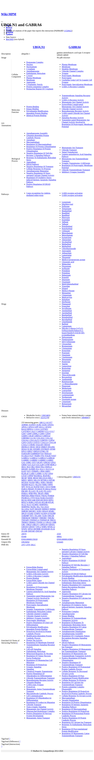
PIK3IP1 (24, 491)
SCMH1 (35, 505)
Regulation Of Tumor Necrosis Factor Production (38, 657)
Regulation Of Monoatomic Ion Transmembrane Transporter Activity (76, 655)
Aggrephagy (31, 162)
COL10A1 (40, 438)
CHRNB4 (25, 438)
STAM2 (30, 513)
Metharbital (66, 244)
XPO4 (30, 529)
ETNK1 (42, 451)
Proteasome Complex (34, 62)
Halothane (66, 300)
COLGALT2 (34, 440)
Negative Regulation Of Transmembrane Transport (72, 663)
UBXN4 (24, 527)
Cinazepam (66, 402)
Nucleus (29, 64)
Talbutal (65, 222)
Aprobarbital (67, 313)
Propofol (65, 277)
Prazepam (66, 353)
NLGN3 (38, 485)
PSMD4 (51, 496)
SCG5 (29, 505)
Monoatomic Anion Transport (38, 718)
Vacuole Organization (70, 700)
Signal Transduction (70, 152)
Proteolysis (30, 687)
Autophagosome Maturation (37, 171)
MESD (35, 478)
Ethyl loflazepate (68, 342)
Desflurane (66, 302)
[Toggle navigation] (2, 21)
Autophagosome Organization (73, 631)
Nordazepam (67, 397)
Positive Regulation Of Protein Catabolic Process (74, 719)
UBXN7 (31, 527)
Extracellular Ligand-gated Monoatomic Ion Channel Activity (75, 105)
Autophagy (30, 140)
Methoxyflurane (68, 291)
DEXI (38, 447)
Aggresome (30, 82)
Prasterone (66, 362)
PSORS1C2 (26, 498)
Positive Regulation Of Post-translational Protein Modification (75, 677)
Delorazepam (67, 337)
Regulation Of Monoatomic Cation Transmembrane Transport (75, 734)
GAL (23, 462)
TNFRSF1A (34, 520)
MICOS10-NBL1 (46, 478)
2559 (59, 534)
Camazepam (66, 326)
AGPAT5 (32, 425)
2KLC (33, 545)
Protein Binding (32, 107)
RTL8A (38, 502)
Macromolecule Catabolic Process (39, 693)
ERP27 (30, 451)
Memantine (66, 293)
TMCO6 (50, 516)
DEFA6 (47, 445)
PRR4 (32, 496)
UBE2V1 (35, 524)
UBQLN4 (44, 524)
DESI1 (32, 447)
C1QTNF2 (44, 429)
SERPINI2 (25, 507)
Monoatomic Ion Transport (72, 148)
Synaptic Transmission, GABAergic (76, 163)
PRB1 (46, 493)
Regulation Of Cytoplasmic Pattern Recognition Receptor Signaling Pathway (76, 638)
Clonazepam (67, 295)
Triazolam (66, 286)
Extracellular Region (34, 567)
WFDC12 (51, 527)
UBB (54, 522)
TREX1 (53, 520)
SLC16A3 (45, 507)
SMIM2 (52, 509)
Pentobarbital (67, 226)
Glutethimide (67, 322)
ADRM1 (24, 425)
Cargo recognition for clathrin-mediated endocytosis (38, 194)
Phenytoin (66, 217)
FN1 (42, 456)
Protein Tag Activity (34, 640)
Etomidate (66, 220)
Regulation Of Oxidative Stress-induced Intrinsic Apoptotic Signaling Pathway (41, 180)
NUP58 (36, 487)
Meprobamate (67, 233)
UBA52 (48, 522)
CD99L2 (35, 434)
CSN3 (23, 442)
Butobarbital (67, 315)
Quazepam (66, 355)
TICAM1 (38, 516)
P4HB (53, 487)
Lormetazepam (68, 395)
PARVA (24, 489)
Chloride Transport (69, 150)
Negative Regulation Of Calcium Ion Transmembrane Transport (76, 595)
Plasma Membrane (33, 78)
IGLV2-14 (50, 469)
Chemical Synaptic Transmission (39, 671)
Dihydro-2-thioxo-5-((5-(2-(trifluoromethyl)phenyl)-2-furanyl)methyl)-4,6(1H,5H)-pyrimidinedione (73, 331)
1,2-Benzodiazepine (70, 384)
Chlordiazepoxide (69, 249)
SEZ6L (33, 507)
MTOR (52, 480)
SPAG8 (45, 511)
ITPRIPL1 (35, 471)
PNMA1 (24, 493)
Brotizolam (66, 368)
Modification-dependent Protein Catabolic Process (39, 637)
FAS (42, 454)
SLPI (32, 509)
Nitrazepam (66, 359)
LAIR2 (32, 473)
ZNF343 (38, 531)
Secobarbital (67, 242)
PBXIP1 (31, 489)
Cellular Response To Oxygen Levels (76, 696)
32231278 (44, 418)
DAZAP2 (40, 445)
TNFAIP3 (25, 520)
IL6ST (23, 471)
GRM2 (24, 465)
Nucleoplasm (31, 67)
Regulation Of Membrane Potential (40, 642)
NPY (23, 487)
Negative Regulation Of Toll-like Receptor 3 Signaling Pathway (39, 154)
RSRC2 (32, 502)
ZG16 (52, 529)
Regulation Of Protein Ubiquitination (41, 146)
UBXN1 (51, 524)
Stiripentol (66, 370)
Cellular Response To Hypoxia (38, 169)
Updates (9, 34)
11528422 (68, 31)
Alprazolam (66, 240)
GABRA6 (75, 47)
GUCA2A (31, 465)
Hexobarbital (67, 319)
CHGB (30, 436)
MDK (30, 478)
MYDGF (25, 482)
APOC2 (24, 427)
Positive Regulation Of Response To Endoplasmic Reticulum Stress (76, 581)
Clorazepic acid (68, 262)
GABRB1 (25, 460)
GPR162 (46, 462)
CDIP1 (42, 434)
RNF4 (45, 500)
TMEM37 (35, 518)
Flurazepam (66, 266)
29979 (23, 534)
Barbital (65, 324)
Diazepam (66, 280)
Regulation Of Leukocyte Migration (40, 702)
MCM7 (24, 478)
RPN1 (51, 500)
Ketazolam (66, 351)
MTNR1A (44, 480)
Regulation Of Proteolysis (36, 665)
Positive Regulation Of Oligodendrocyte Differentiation (39, 675)
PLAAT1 (32, 491)
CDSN (48, 434)
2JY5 (23, 545)
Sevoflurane (66, 308)
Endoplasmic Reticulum (35, 73)
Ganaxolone (66, 366)
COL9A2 (25, 440)
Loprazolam (66, 390)
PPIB (31, 493)
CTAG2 (24, 445)
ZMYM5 (31, 531)
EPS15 (24, 451)
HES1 (23, 467)
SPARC (51, 511)
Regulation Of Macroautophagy (39, 144)
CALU (33, 431)
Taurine (65, 364)
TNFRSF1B (44, 520)
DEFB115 (25, 447)
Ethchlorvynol (67, 204)
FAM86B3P (35, 454)
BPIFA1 (30, 429)
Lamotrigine (66, 255)
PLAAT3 (47, 491)
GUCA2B (40, 465)
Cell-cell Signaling (33, 649)
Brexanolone (67, 377)
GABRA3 (42, 458)
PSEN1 (38, 496)
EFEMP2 (37, 449)
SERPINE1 (43, 505)
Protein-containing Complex (37, 87)
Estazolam (66, 306)
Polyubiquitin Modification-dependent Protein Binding (37, 112)
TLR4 (44, 516)
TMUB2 (50, 518)
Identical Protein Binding (36, 115)
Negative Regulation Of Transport (39, 166)
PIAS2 (53, 489)
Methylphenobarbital (70, 284)
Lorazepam (66, 202)
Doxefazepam (67, 393)
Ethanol (65, 288)
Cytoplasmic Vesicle (34, 84)
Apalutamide (67, 379)
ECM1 (30, 449)
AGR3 (44, 425)
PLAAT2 (40, 491)
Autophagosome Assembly (37, 133)
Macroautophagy (33, 142)
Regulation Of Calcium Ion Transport (76, 722)
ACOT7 (49, 422)
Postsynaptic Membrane (71, 76)
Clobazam (66, 231)
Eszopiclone (66, 237)
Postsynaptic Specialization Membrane (77, 84)
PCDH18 (38, 489)
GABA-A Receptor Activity (73, 100)
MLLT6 (37, 480)
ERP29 (36, 451)
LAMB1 (38, 473)
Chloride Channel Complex (72, 71)
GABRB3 (42, 460)
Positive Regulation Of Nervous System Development (39, 714)
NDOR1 (49, 482)
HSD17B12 (40, 467)
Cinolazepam (67, 357)
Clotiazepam (67, 348)
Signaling (30, 669)
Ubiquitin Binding (33, 682)
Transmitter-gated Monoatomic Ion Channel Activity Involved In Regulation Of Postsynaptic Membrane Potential (77, 123)
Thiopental (66, 257)
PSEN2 (44, 496)
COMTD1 (44, 440)
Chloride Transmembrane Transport (76, 170)
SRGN (24, 513)
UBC (23, 524)
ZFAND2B (45, 529)
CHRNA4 (46, 436)
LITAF (24, 476)
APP (36, 427)
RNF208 (39, 500)
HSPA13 (48, 467)
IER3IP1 (24, 469)
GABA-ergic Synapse (35, 685)
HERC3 (53, 465)
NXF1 (42, 487)
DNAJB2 (51, 447)
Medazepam (66, 388)
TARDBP (25, 516)
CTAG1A (44, 442)
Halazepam (66, 275)
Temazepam (66, 209)
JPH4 (42, 471)
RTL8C (51, 502)
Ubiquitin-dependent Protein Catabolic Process (37, 136)
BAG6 (24, 429)
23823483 (46, 415)
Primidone (66, 271)
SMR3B (24, 511)
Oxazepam (66, 282)
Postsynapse (66, 78)
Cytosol (29, 76)
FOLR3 (48, 456)
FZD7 (53, 456)
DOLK (24, 449)
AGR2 (38, 425)
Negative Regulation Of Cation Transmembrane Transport (74, 628)
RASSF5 (49, 498)
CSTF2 (29, 442)
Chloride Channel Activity (72, 109)
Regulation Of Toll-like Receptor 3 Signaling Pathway (75, 566)
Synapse (65, 73)
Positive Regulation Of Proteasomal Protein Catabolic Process (76, 668)
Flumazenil (66, 304)
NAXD (32, 482)
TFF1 (31, 516)
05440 (23, 537)
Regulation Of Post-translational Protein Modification (74, 730)
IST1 (29, 471)
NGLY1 (31, 485)
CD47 (23, 434)
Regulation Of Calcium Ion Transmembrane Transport (72, 683)
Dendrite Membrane (70, 69)
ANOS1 (50, 425)
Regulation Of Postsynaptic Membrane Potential (37, 588)
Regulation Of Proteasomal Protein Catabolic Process (75, 714)
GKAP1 (39, 462)
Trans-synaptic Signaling (36, 707)
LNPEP (30, 476)
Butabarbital (66, 211)
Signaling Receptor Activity (73, 118)
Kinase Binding (32, 109)
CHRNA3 (38, 436)
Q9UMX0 (25, 542)
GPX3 (53, 462)
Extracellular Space (34, 580)
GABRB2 (33, 460)
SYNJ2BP (51, 513)
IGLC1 (42, 469)
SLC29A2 (25, 509)
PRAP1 (41, 493)
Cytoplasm (30, 69)
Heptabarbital (67, 317)
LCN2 (44, 473)
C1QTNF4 (25, 431)
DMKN (44, 447)
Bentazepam (66, 404)
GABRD (49, 460)
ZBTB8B (37, 529)
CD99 (29, 434)
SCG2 (23, 505)
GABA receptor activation (72, 193)
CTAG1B (52, 442)
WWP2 (24, 529)
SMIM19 (45, 509)
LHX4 (50, 473)
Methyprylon (67, 297)
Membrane (30, 80)
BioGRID (10, 39)
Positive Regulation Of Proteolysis (75, 711)
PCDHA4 (46, 489)
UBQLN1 (39, 47)
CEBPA (24, 436)
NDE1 (43, 482)
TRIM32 (32, 522)
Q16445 (60, 542)
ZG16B (24, 531)
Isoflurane (66, 268)
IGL (37, 469)
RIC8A (24, 500)
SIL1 (38, 507)
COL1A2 (49, 438)
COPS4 (51, 440)
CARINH (40, 431)
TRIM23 (24, 522)
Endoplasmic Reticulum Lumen (39, 611)
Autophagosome (32, 71)
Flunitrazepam (67, 339)
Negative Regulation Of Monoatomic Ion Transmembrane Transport (76, 650)
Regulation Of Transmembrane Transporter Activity (74, 619)
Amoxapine (66, 251)
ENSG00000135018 (29, 539)
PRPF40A (25, 496)
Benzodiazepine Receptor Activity (75, 111)
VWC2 (38, 527)
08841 (59, 537)
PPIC (35, 493)
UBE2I (29, 524)
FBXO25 (48, 454)
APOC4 (31, 427)
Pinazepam (66, 386)
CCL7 (52, 431)
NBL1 (37, 482)
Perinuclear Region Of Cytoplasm (39, 89)
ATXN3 (48, 427)
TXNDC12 (40, 522)
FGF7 (31, 456)
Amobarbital (67, 311)
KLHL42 (25, 473)
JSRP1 (47, 471)
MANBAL (38, 476)
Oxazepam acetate (69, 399)
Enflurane (66, 206)
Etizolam (65, 373)
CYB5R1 (31, 445)
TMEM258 (25, 518)
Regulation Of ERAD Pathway (74, 574)
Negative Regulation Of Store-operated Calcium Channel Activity (40, 174)
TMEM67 (43, 518)
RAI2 (37, 498)
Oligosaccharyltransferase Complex (40, 711)
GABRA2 (34, 458)
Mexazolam (66, 406)
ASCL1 (42, 427)
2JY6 (28, 545)
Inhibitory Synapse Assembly (73, 172)
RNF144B (31, 500)
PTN (33, 498)
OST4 (47, 487)
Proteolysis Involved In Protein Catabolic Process (38, 632)
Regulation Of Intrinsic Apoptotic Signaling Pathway (75, 706)
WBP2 (44, 527)
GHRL (28, 462)
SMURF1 (32, 511)
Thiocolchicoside (68, 375)
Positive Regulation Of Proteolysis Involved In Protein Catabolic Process (77, 692)
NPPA (50, 485)
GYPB (46, 465)
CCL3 (46, 431)
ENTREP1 (45, 449)
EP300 (52, 449)
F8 (47, 451)
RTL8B (45, 502)
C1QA (36, 429)
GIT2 (34, 462)
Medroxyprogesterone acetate (73, 260)
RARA (43, 498)
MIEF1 (24, 480)
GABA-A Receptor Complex (73, 87)
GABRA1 (25, 458)
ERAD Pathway (32, 164)
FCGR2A (25, 456)
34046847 (85, 418)
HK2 (33, 467)
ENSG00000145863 (65, 539)
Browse (9, 27)
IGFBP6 (32, 469)
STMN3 (37, 513)
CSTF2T (36, 442)
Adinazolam (66, 253)
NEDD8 (24, 485)
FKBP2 (37, 456)
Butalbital (66, 213)
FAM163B (25, 454)
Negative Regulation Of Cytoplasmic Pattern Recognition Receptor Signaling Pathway (76, 587)
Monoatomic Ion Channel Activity (75, 102)
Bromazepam (67, 346)
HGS (29, 467)
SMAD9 (38, 509)
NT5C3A (29, 487)
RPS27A (24, 502)
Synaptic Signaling (33, 667)
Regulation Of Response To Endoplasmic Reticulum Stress (74, 624)
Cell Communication (34, 696)
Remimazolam (67, 382)
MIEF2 (30, 480)
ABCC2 (42, 422)
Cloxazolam (66, 344)
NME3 (45, 485)
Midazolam (66, 264)
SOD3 (39, 511)
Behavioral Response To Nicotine (39, 654)
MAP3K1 (46, 476)
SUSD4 (44, 513)
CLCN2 (33, 438)
